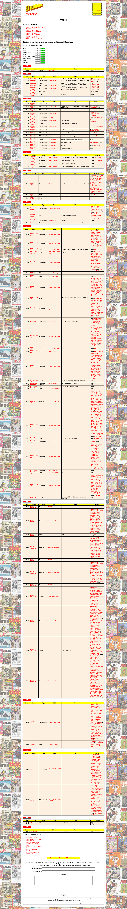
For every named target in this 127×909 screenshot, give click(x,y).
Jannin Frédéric (94, 656)
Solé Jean (97, 145)
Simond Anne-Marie (96, 695)
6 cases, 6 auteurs (54, 744)
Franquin (92, 638)
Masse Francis (95, 296)
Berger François (94, 184)
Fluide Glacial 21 (33, 521)
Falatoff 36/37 (34, 383)
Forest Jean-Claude (96, 324)
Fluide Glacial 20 (33, 507)
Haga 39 (32, 744)
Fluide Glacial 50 (33, 769)
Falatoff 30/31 (32, 215)
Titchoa (101, 351)
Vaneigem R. (93, 136)
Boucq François (94, 512)
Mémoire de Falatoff (32, 30)
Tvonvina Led (95, 80)
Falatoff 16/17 (32, 110)
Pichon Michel (94, 628)
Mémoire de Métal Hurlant (33, 34)
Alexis (93, 208)
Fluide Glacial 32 (33, 722)
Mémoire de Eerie (31, 28)
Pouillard (97, 182)
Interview (50, 184)
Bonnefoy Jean (94, 565)
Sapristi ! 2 (34, 831)
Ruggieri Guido (95, 322)
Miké (92, 294)
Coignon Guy (94, 112)
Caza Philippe (95, 214)
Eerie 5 (33, 70)
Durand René (94, 615)
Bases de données (97, 6)
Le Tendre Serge (95, 526)
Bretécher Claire (95, 476)
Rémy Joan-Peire (96, 580)
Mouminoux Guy (95, 741)
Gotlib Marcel (99, 208)
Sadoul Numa (94, 285)
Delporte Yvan (94, 518)
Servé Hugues (98, 494)
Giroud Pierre (97, 176)
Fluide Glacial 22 (33, 547)
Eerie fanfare (51, 70)
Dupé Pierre (98, 293)
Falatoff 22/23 (32, 142)
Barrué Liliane (94, 142)
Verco (91, 178)
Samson (93, 776)
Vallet (92, 291)
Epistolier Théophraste (95, 252)
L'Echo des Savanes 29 (33, 252)
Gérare (96, 249)
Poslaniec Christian (95, 629)
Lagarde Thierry (95, 801)
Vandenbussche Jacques (94, 189)
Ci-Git (95, 181)
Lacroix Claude (98, 294)
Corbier (93, 333)
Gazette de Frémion (54, 208)
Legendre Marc (95, 404)
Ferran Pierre (94, 361)
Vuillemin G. (97, 813)
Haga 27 (32, 223)
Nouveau (97, 3)
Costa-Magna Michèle (94, 304)
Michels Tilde (98, 318)
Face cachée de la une (32, 842)
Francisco (93, 81)
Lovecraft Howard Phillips (94, 129)
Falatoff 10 (33, 80)
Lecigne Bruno (95, 803)
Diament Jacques (96, 284)
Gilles (95, 682)
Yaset (101, 635)
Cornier (101, 175)
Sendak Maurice (95, 321)
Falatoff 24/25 (32, 157)
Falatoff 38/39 (34, 470)
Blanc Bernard (95, 300)
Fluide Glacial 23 (33, 560)
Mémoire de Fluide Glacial (33, 31)
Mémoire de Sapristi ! (32, 37)
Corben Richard (98, 126)
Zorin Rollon (94, 280)
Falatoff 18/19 (32, 117)
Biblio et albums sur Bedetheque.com (37, 39)
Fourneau (98, 191)
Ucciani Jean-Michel (96, 781)
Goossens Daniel (95, 247)
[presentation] (63, 891)
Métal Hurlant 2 (33, 198)
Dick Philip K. (99, 160)
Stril (97, 238)
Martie (98, 433)
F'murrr (93, 218)
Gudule (93, 770)
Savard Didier (94, 632)
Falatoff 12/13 (32, 88)
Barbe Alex (99, 218)
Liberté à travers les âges (33, 846)
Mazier (93, 814)
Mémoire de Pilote (31, 36)
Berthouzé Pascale (96, 416)
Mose (92, 266)
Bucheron (97, 452)
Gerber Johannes (96, 319)
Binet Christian (94, 354)
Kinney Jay (99, 726)
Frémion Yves (94, 175)
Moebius (93, 374)
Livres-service (53, 104)
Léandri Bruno (95, 209)
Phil (101, 182)
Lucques (93, 232)
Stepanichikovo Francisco (94, 114)
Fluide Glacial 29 (33, 680)
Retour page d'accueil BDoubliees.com (63, 858)
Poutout (92, 604)
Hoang (97, 800)
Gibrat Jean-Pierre (97, 794)
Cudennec (99, 762)
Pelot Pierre (97, 266)
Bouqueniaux (94, 669)
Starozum (93, 411)
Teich (99, 375)
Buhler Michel (99, 157)
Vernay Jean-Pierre (96, 784)
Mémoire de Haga (31, 33)
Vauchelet (93, 782)
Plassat (98, 773)
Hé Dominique (98, 195)
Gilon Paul (94, 325)
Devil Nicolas (97, 133)
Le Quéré (98, 772)
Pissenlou (98, 241)
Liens (97, 12)
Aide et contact (97, 14)
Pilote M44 (33, 497)
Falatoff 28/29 (32, 183)
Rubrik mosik (52, 80)
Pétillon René (94, 659)
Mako (91, 192)
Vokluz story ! (52, 351)
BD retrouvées (97, 10)
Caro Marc (99, 302)
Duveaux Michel (94, 635)
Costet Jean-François (96, 715)
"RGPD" (85, 904)
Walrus (96, 178)
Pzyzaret (98, 290)
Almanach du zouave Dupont (34, 839)
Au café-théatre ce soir (32, 852)
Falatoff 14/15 (32, 103)
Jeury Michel (98, 426)
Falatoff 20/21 (32, 129)
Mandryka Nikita (95, 310)
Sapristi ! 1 (34, 822)
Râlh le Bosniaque (54, 249)
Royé (95, 692)
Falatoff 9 (33, 78)
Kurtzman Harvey (95, 338)
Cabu (92, 742)
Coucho (97, 516)
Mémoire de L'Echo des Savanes (35, 27)
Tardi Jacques (95, 268)
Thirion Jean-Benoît (96, 779)
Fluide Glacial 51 (33, 800)
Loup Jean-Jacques (97, 210)
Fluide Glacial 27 (33, 621)
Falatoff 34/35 (34, 321)
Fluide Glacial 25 (33, 585)
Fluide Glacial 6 (32, 208)
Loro (95, 371)
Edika (92, 765)
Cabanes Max (98, 356)
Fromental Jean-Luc (96, 364)
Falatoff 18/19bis (32, 126)
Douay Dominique (95, 717)
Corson (93, 441)
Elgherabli (98, 594)
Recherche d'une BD (97, 8)
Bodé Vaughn (98, 117)
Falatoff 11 (33, 83)
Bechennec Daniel (96, 414)
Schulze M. (97, 694)
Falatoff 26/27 (32, 166)
